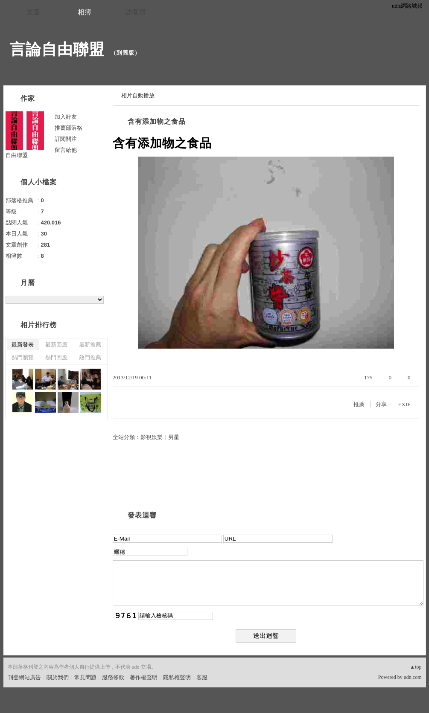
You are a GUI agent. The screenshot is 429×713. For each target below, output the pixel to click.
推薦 (359, 404)
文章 (33, 12)
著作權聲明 (144, 677)
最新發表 (23, 344)
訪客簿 (135, 12)
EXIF (404, 404)
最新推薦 (90, 344)
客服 (201, 677)
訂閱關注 (66, 139)
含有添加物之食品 (157, 121)
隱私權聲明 (177, 677)
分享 (381, 404)
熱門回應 (56, 357)
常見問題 (85, 677)
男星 (173, 437)
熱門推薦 (90, 357)
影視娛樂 (151, 437)
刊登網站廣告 (24, 677)
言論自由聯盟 (57, 49)
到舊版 (125, 52)
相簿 (84, 12)
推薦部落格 (68, 128)
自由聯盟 (17, 155)
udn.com (413, 677)
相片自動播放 (138, 95)
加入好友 (66, 116)
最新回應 (56, 344)
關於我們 (58, 677)
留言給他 (66, 150)
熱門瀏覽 (23, 357)
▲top (415, 667)
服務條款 (113, 677)
